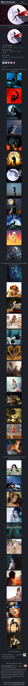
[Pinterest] (11, 62)
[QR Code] (3, 62)
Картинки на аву (8, 684)
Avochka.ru (5, 57)
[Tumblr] (14, 62)
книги (20, 263)
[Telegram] (6, 62)
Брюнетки (13, 51)
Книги (19, 51)
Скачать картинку (19, 47)
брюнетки (13, 457)
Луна (4, 53)
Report (5, 66)
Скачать (16, 27)
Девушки (5, 51)
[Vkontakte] (9, 62)
